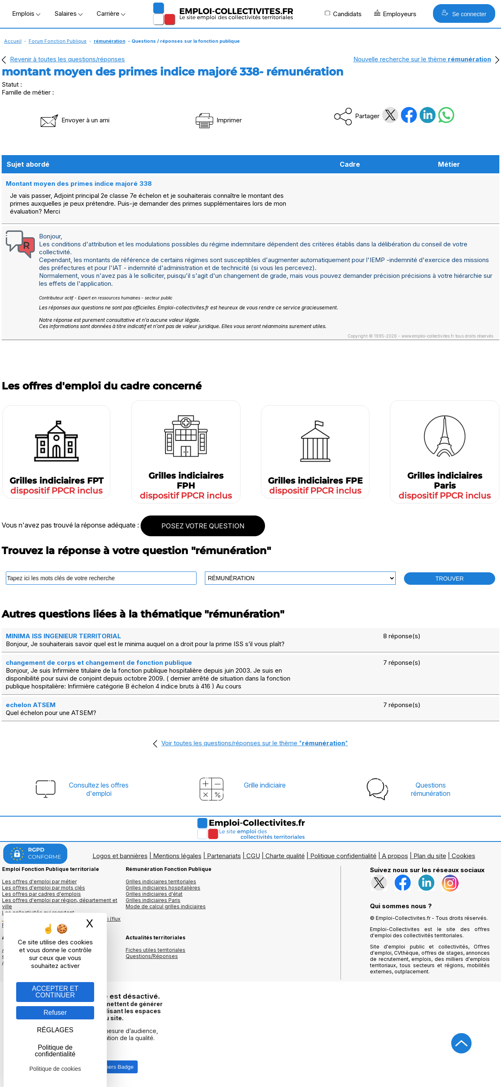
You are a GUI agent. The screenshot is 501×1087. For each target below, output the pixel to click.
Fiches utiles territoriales (155, 950)
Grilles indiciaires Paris (153, 900)
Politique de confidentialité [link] (55, 1051)
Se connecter (464, 13)
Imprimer (218, 120)
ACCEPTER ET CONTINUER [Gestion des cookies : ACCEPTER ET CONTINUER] (55, 992)
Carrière (111, 13)
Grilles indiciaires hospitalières (163, 888)
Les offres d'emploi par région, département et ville (59, 903)
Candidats (343, 14)
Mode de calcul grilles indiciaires (166, 906)
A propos (395, 856)
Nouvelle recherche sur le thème (422, 59)
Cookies (463, 856)
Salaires (68, 13)
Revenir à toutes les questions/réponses (67, 59)
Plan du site (429, 856)
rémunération (109, 41)
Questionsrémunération (430, 789)
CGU (253, 856)
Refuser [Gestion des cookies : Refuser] (55, 1012)
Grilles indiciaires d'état (154, 894)
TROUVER (449, 578)
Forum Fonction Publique (58, 41)
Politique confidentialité (343, 856)
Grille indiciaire (265, 785)
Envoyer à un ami (74, 120)
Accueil (13, 41)
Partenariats (224, 856)
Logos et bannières (120, 856)
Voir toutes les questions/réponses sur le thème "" (254, 743)
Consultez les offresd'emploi (99, 789)
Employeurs (395, 14)
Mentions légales (177, 856)
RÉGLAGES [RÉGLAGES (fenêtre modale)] (55, 1030)
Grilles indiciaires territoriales (161, 881)
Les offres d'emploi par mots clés (43, 888)
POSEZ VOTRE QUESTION (202, 526)
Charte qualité (285, 856)
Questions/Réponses (152, 956)
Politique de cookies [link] (55, 1068)
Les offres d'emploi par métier (39, 881)
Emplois (26, 13)
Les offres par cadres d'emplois (41, 894)
